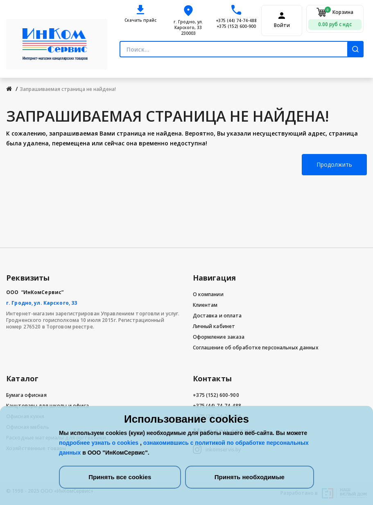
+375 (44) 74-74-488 (236, 20)
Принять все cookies (119, 476)
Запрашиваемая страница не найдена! (68, 89)
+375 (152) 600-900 (236, 26)
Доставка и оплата (217, 315)
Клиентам (205, 304)
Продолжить (334, 164)
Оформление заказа (219, 336)
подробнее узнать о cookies (99, 442)
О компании (208, 294)
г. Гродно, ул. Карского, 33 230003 (188, 27)
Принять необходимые (250, 476)
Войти (282, 25)
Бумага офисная (26, 395)
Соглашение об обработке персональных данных (256, 347)
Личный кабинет (214, 326)
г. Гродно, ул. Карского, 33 (41, 302)
